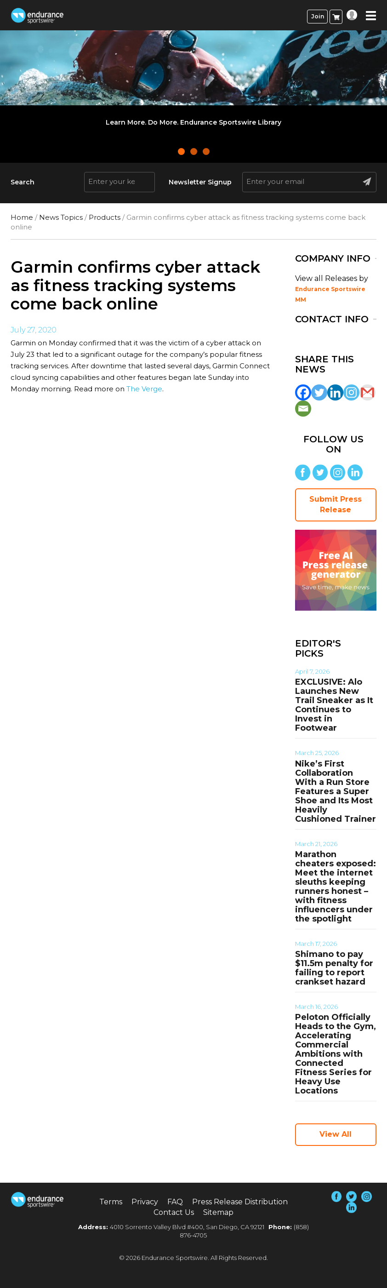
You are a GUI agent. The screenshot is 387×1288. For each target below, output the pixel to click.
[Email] (303, 409)
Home (22, 217)
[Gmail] (367, 392)
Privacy (144, 1201)
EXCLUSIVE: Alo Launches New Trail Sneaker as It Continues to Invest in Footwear (334, 705)
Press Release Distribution (240, 1201)
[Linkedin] (335, 392)
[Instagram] (351, 392)
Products (104, 217)
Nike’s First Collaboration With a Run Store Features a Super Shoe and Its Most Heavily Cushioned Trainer (335, 791)
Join (317, 16)
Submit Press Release (335, 504)
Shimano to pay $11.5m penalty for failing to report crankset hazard (334, 968)
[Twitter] (319, 392)
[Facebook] (303, 392)
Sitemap (218, 1212)
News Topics (61, 217)
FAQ (175, 1201)
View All (335, 1134)
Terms (110, 1201)
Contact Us (174, 1212)
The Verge (144, 388)
